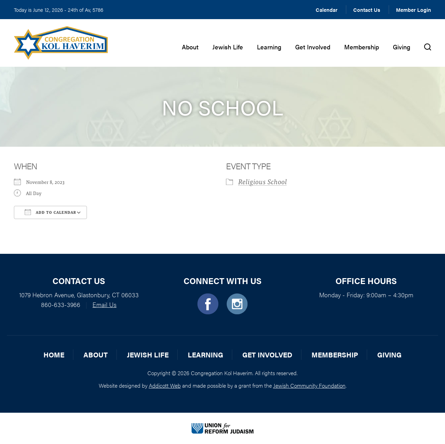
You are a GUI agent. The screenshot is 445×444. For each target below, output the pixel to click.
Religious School (262, 182)
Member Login (413, 9)
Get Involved (312, 46)
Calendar (327, 9)
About (190, 46)
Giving (401, 46)
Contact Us (366, 9)
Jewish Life (227, 46)
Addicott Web (165, 385)
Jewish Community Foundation (309, 385)
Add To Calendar (50, 212)
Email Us (104, 304)
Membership (361, 46)
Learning (269, 46)
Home (53, 354)
